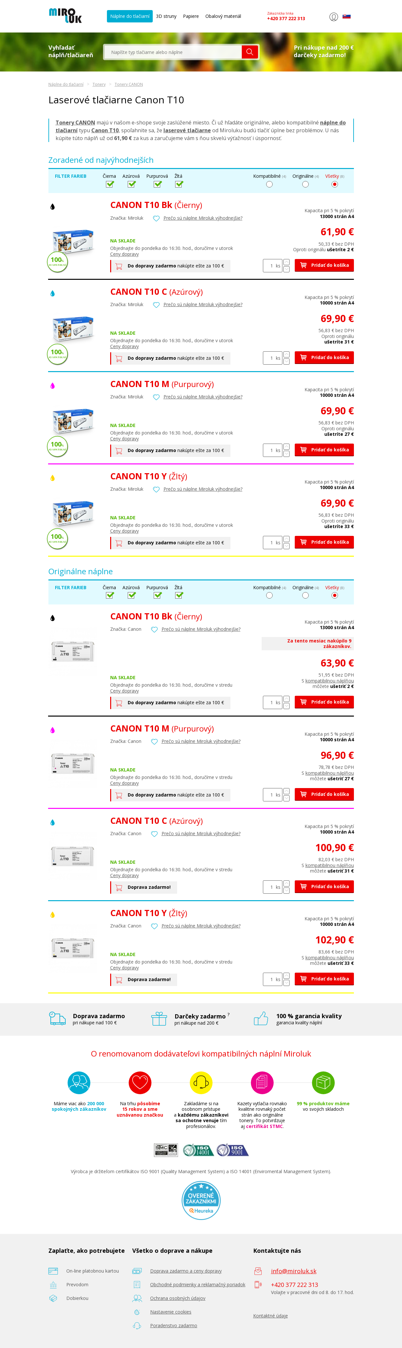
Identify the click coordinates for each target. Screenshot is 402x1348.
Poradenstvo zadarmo (173, 1325)
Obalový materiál (223, 16)
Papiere (191, 16)
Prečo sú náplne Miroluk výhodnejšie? (202, 218)
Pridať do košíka (324, 265)
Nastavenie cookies (170, 1312)
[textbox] (173, 51)
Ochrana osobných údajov (177, 1298)
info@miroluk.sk (294, 1271)
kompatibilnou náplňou (329, 681)
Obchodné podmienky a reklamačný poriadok (197, 1284)
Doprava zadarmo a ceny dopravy (186, 1271)
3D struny (166, 16)
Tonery (99, 84)
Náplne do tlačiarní (129, 16)
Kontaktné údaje (270, 1316)
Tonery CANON (129, 84)
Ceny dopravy (124, 254)
